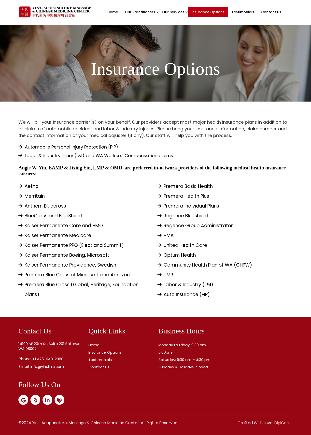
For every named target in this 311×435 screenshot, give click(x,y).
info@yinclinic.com (47, 366)
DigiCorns (283, 423)
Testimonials (242, 12)
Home (112, 12)
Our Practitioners (140, 12)
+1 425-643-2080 (47, 359)
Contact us (271, 12)
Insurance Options (208, 12)
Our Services (173, 12)
